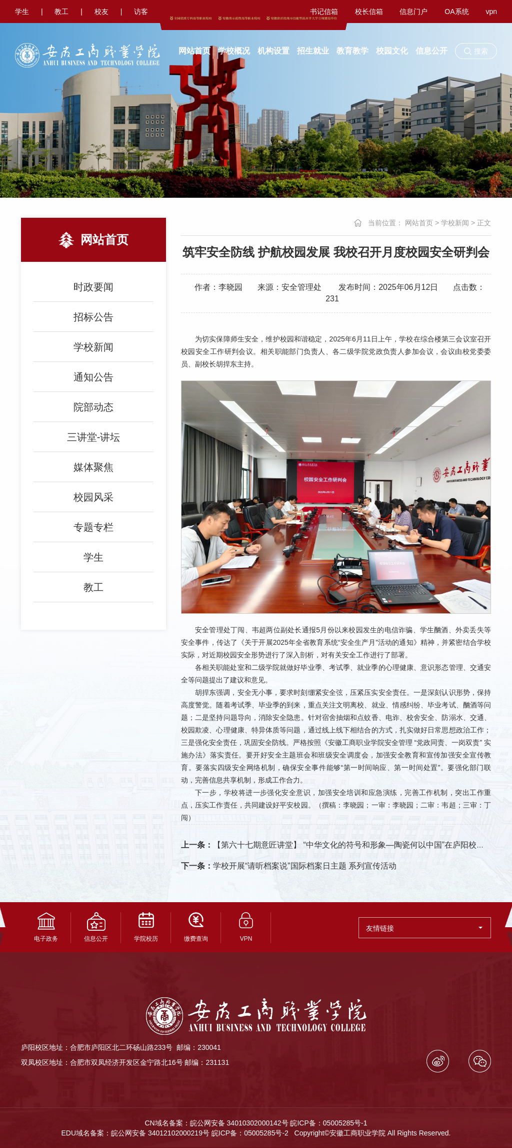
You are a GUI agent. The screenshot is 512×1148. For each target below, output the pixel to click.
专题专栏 (94, 527)
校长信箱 (369, 12)
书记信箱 (324, 12)
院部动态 (94, 407)
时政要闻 (94, 286)
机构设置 (274, 51)
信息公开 (432, 51)
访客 (141, 12)
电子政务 (46, 927)
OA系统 (456, 12)
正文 (484, 223)
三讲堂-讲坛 (93, 437)
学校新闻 (94, 346)
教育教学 (352, 51)
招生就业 (313, 51)
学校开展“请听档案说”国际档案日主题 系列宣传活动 (288, 866)
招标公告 (94, 316)
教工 (61, 12)
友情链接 (424, 928)
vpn (491, 12)
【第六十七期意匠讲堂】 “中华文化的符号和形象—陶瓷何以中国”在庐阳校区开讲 (340, 845)
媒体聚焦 (94, 467)
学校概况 (234, 51)
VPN (246, 927)
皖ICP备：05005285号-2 (250, 1133)
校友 (101, 12)
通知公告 (94, 376)
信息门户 (414, 12)
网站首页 (194, 51)
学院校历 (146, 927)
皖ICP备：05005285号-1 (328, 1123)
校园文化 (392, 51)
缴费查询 (196, 927)
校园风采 (94, 497)
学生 (22, 12)
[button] (476, 51)
